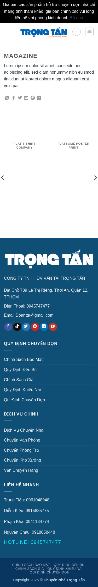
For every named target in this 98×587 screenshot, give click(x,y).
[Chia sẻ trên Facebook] (13, 98)
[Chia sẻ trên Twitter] (20, 98)
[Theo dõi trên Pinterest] (35, 327)
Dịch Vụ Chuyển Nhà (23, 430)
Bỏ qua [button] (76, 18)
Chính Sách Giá (18, 380)
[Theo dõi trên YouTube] (53, 327)
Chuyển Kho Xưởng (22, 460)
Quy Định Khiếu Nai (22, 389)
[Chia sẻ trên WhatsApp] (7, 98)
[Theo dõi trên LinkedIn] (44, 327)
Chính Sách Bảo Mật (23, 359)
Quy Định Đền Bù (20, 369)
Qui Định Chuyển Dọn (24, 400)
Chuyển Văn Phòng (22, 440)
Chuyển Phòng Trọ (21, 450)
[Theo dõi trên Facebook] (8, 327)
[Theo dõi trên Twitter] (26, 327)
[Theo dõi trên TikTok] (17, 327)
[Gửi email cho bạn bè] (26, 98)
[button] (76, 32)
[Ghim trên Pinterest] (33, 98)
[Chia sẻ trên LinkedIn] (39, 98)
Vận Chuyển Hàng (21, 470)
